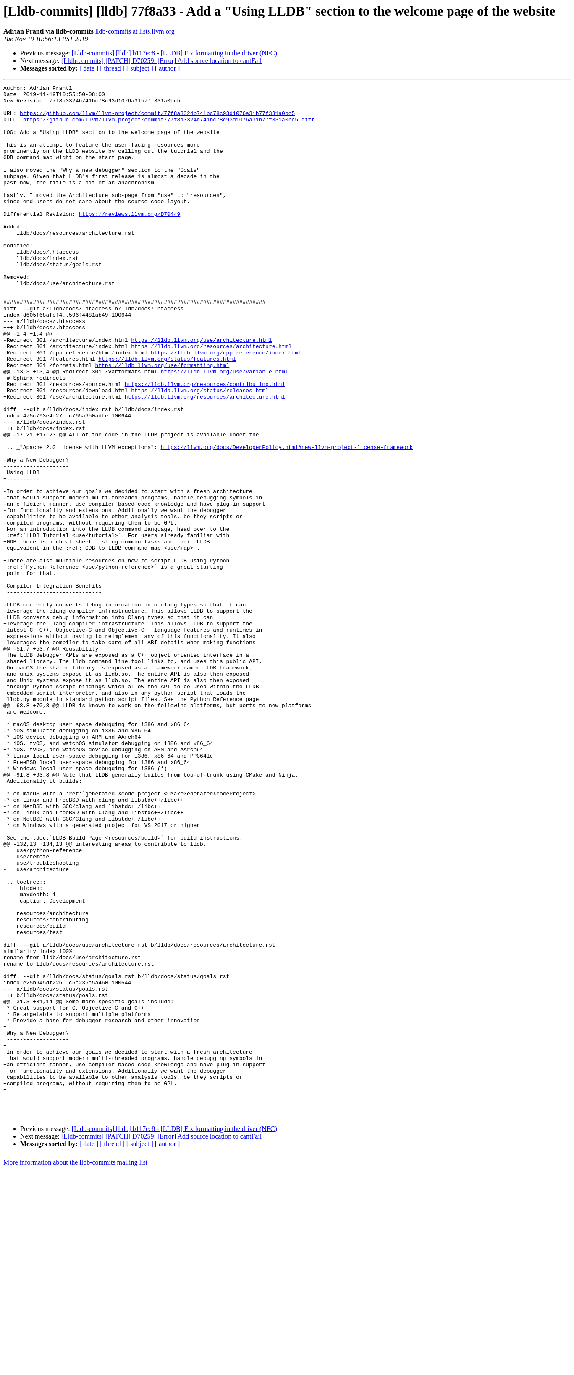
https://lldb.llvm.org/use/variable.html (224, 429)
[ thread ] (112, 68)
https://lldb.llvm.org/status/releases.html (200, 452)
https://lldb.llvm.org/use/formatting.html (162, 421)
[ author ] (167, 68)
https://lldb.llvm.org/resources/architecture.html (211, 399)
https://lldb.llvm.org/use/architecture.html (201, 391)
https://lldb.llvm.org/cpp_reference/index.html (226, 406)
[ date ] (88, 68)
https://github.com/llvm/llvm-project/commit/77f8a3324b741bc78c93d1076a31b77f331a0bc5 (157, 119)
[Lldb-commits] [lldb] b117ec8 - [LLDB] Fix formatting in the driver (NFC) (174, 53)
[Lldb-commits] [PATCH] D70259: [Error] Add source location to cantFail (161, 60)
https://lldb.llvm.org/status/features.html (167, 414)
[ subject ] (139, 68)
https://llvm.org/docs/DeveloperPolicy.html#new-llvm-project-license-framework (286, 520)
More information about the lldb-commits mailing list (75, 1367)
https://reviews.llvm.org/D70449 (129, 240)
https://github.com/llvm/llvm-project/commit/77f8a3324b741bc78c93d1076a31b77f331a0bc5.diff (169, 127)
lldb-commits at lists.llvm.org (135, 31)
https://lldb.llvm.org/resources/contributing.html (205, 444)
